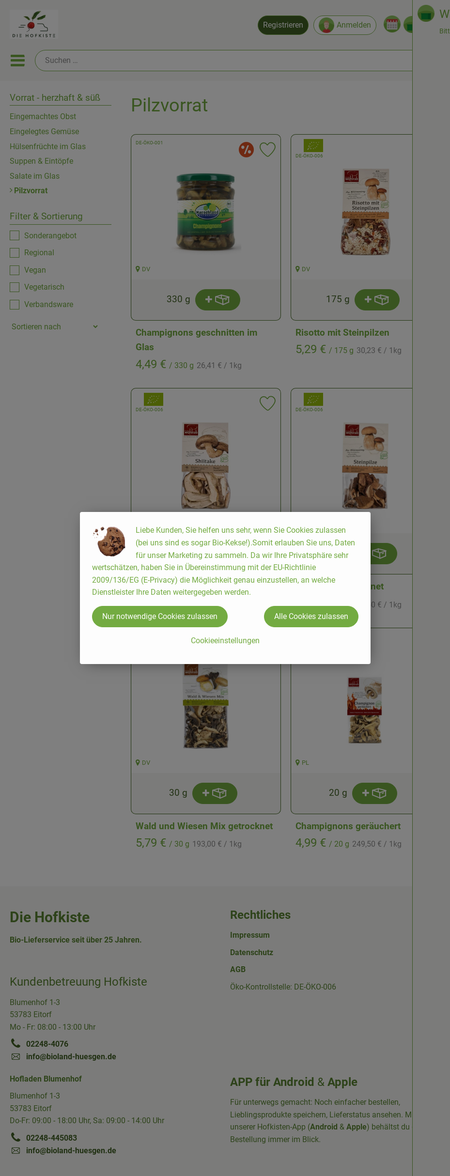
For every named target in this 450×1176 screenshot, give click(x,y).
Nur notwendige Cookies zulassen (159, 616)
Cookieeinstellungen (225, 640)
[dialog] (225, 588)
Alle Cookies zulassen (311, 616)
